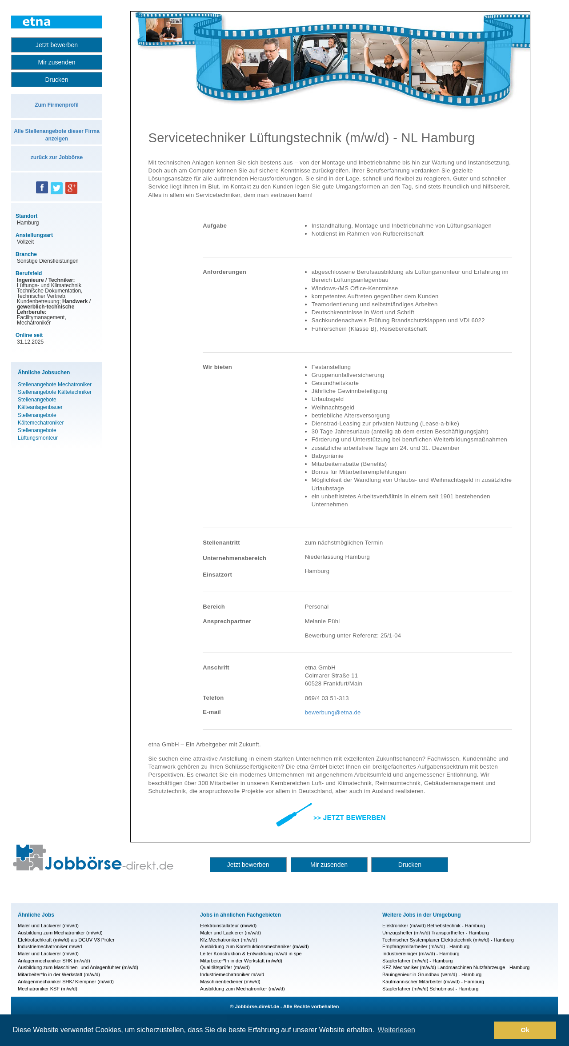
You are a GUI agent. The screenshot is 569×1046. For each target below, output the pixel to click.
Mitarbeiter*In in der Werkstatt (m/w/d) (59, 974)
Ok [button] (525, 1030)
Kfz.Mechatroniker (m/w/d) (228, 939)
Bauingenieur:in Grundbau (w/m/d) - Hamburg (431, 974)
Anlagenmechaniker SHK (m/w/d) (54, 960)
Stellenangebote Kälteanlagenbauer (40, 403)
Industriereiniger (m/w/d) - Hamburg (421, 953)
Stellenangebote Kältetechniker (55, 392)
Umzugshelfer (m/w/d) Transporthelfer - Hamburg (435, 932)
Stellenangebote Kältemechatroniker (41, 419)
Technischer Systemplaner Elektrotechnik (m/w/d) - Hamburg (448, 939)
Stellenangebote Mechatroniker (55, 384)
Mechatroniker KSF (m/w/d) (47, 988)
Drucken (56, 79)
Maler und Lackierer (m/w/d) (48, 925)
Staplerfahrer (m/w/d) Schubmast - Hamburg (430, 988)
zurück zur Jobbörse (57, 157)
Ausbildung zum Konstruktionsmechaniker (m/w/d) (254, 946)
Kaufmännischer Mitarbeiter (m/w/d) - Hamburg (433, 981)
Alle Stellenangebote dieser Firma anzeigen (57, 135)
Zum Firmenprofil (57, 105)
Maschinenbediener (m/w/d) (230, 981)
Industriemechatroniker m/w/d (50, 946)
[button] (485, 1030)
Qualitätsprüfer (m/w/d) (225, 967)
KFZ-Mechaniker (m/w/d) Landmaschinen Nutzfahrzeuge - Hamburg (455, 967)
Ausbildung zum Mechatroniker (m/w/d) (60, 932)
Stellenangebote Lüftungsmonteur (38, 434)
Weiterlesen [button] (396, 1030)
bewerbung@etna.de (333, 712)
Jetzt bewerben (57, 44)
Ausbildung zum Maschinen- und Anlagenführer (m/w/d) (78, 967)
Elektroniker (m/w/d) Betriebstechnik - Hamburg (433, 925)
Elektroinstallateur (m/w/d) (228, 925)
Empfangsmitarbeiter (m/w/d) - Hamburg (425, 946)
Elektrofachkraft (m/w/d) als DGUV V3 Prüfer (66, 939)
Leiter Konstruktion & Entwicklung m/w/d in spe (251, 953)
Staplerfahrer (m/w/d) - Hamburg (417, 960)
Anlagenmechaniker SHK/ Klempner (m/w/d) (66, 981)
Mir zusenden (56, 62)
